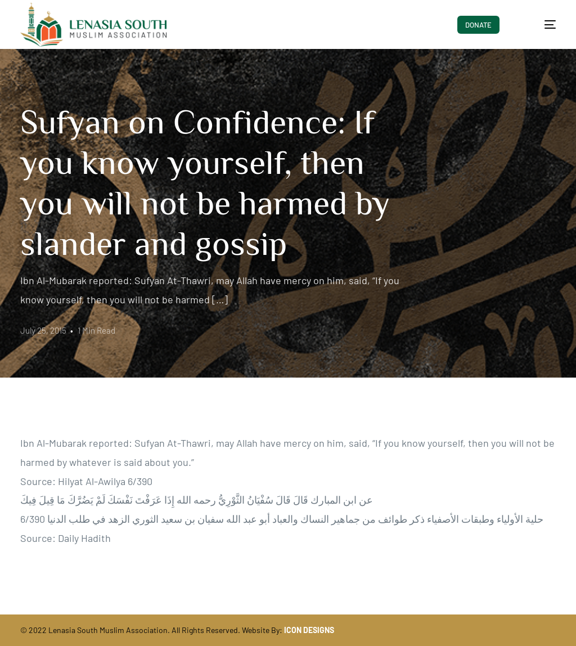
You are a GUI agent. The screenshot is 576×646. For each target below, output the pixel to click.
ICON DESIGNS (309, 630)
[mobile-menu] (540, 24)
